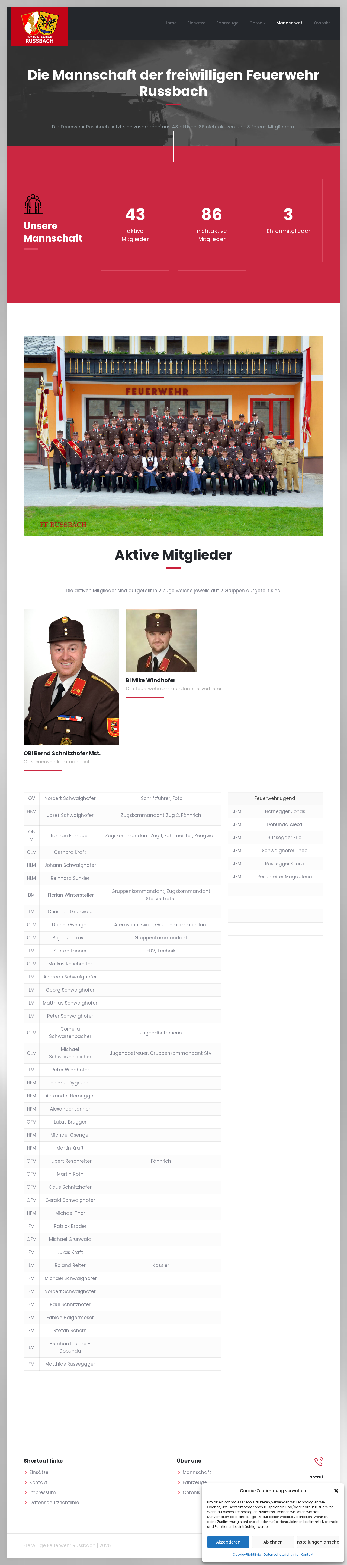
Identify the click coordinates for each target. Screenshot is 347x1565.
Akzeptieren (228, 1542)
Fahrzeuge (195, 1482)
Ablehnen (273, 1542)
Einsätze (39, 1472)
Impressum (43, 1492)
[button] (336, 1491)
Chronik (191, 1492)
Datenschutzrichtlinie (281, 1554)
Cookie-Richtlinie (247, 1554)
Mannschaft (197, 1472)
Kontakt (307, 1554)
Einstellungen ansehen (318, 1542)
